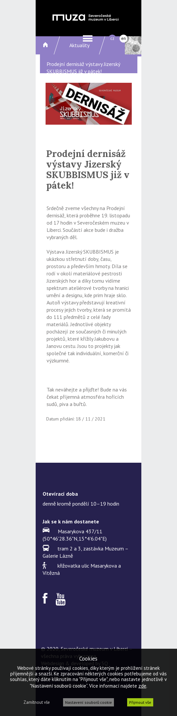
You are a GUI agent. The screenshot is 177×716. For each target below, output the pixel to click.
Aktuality (79, 45)
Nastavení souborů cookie (88, 702)
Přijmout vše (140, 702)
